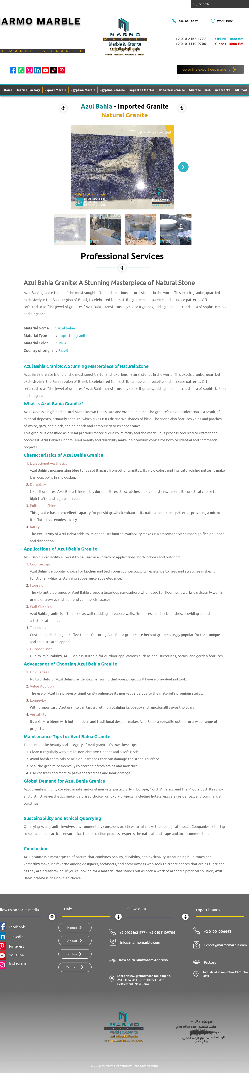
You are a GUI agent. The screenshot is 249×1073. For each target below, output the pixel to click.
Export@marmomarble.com (225, 945)
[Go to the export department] (210, 69)
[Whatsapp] (21, 70)
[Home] (75, 927)
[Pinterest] (61, 70)
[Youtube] (45, 70)
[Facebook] (13, 70)
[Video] (75, 954)
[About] (75, 940)
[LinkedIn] (37, 70)
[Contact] (75, 967)
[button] (200, 90)
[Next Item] (183, 167)
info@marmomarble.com (140, 942)
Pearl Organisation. (145, 1065)
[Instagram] (29, 70)
